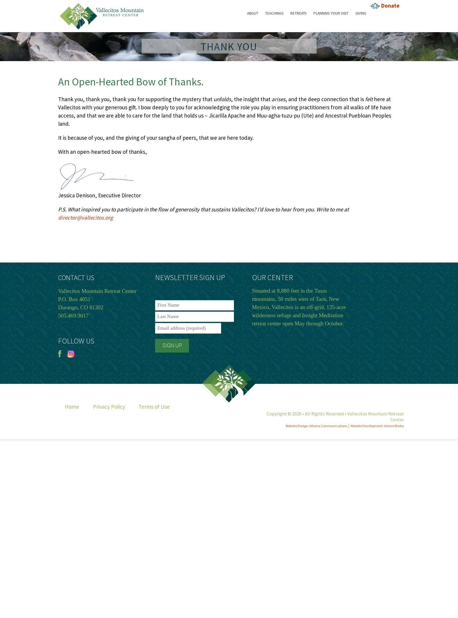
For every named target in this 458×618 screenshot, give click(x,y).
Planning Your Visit (330, 13)
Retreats (298, 13)
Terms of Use (154, 406)
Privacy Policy (109, 406)
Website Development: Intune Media (377, 426)
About (252, 13)
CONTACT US (76, 277)
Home (72, 406)
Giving (360, 13)
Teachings (274, 13)
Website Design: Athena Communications (316, 426)
